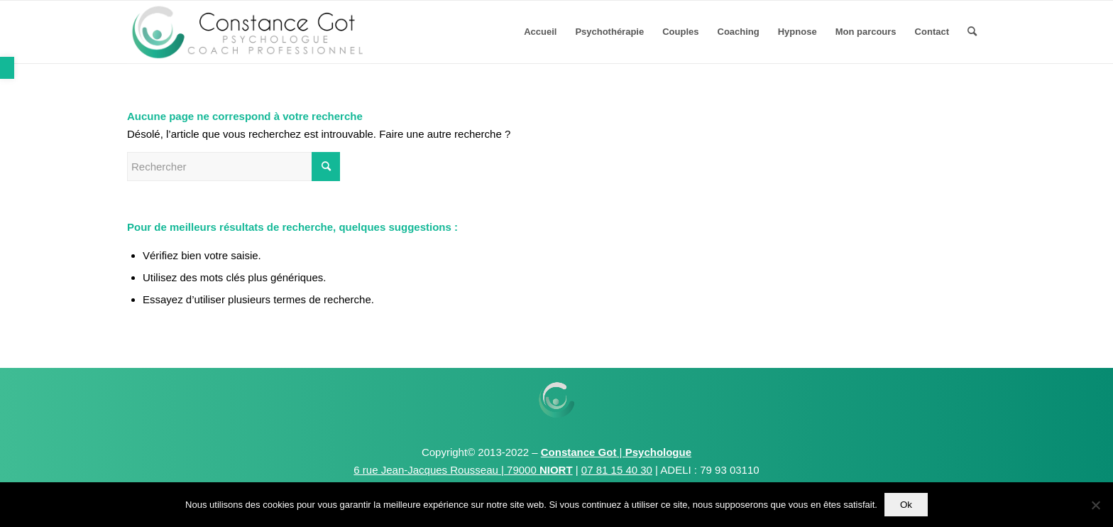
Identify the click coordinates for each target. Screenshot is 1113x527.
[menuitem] (540, 32)
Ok (906, 504)
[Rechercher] (972, 32)
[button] (7, 68)
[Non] (1095, 505)
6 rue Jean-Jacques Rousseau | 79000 (462, 470)
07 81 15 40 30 (616, 470)
